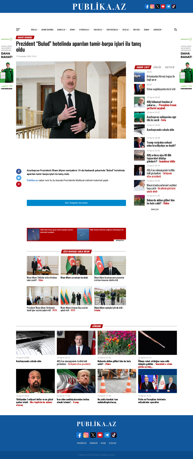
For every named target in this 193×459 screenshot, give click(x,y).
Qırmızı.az (61, 29)
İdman (146, 29)
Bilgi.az (126, 29)
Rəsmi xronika (47, 29)
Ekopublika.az (112, 29)
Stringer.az (84, 29)
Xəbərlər (94, 443)
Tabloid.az (97, 29)
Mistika (136, 29)
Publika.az (32, 180)
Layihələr (157, 29)
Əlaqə (103, 443)
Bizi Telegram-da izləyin (76, 203)
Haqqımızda (81, 443)
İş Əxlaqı (112, 443)
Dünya (72, 29)
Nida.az (34, 29)
